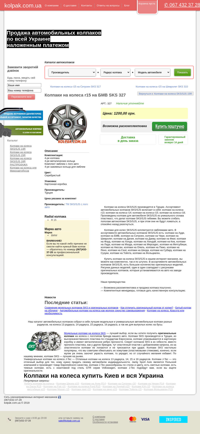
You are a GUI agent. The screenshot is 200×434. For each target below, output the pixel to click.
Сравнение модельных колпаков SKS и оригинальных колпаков (81, 307)
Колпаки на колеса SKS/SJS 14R (20, 147)
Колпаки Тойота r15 (130, 389)
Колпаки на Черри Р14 (151, 383)
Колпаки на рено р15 (105, 389)
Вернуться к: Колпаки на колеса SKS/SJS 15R (165, 93)
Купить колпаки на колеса (39, 383)
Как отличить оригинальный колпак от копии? (147, 307)
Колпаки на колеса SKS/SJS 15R (20, 154)
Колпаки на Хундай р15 (116, 386)
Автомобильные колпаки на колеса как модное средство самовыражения (102, 310)
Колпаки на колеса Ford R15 (84, 386)
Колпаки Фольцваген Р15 (158, 389)
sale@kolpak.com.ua (69, 420)
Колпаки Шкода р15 (67, 383)
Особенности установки (105, 422)
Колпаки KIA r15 (141, 386)
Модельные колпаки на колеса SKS (85, 333)
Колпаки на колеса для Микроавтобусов (23, 169)
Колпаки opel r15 (81, 389)
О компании (99, 416)
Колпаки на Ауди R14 (93, 383)
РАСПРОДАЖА (18, 164)
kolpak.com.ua (22, 5)
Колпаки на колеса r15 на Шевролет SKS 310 (162, 86)
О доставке (99, 419)
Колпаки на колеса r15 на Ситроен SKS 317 (75, 86)
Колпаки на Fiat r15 (54, 386)
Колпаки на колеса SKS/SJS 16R (20, 160)
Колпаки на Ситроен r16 (122, 383)
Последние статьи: (66, 302)
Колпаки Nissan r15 (58, 389)
